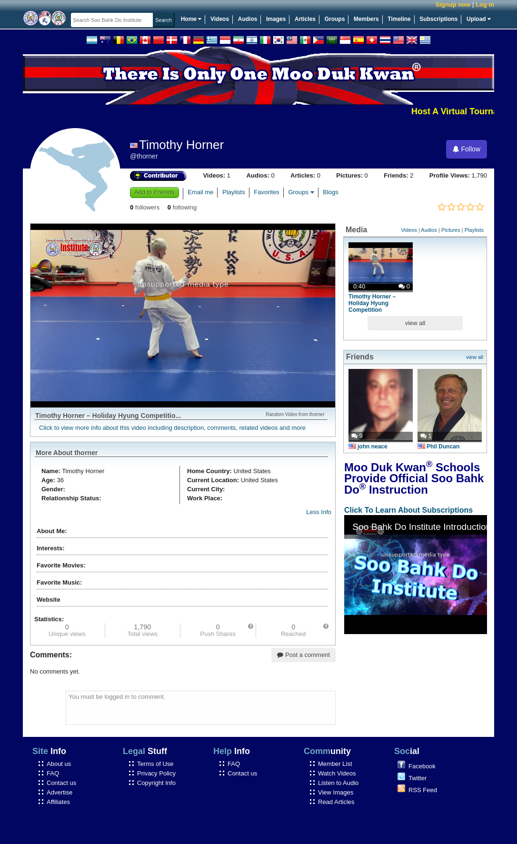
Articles (305, 19)
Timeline (399, 19)
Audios (248, 19)
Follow (466, 149)
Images (276, 19)
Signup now (453, 4)
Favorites (266, 192)
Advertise (59, 792)
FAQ (53, 773)
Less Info (318, 512)
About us (59, 763)
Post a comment (303, 654)
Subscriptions (438, 19)
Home (191, 19)
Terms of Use (155, 763)
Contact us (61, 782)
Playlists (233, 192)
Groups (335, 19)
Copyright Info (156, 782)
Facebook (422, 766)
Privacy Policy (156, 773)
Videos (219, 19)
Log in (485, 4)
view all (415, 323)
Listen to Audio (338, 782)
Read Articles (336, 801)
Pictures (450, 230)
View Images (335, 792)
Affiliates (58, 801)
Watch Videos (337, 773)
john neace (368, 446)
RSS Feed (422, 790)
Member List (335, 763)
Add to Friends (154, 192)
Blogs (330, 192)
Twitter (417, 778)
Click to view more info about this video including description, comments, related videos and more (172, 427)
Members (366, 19)
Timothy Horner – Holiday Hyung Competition (372, 303)
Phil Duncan (438, 446)
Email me (200, 192)
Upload (479, 19)
